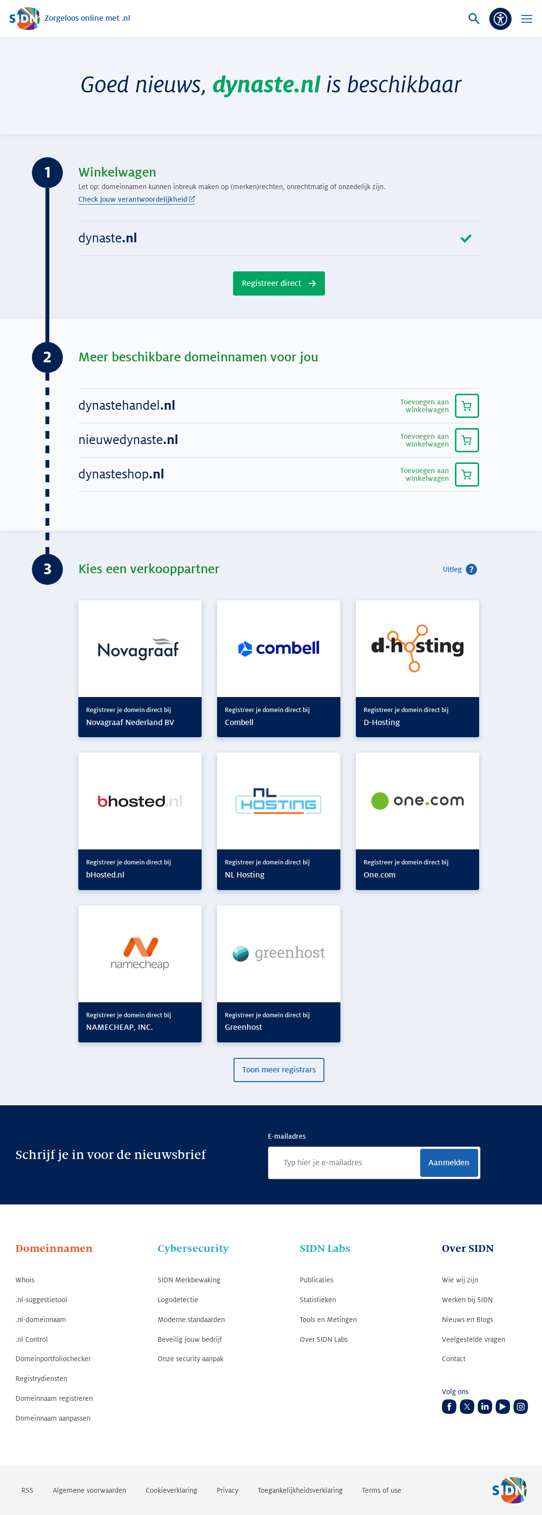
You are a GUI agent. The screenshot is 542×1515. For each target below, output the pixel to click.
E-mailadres (287, 1136)
